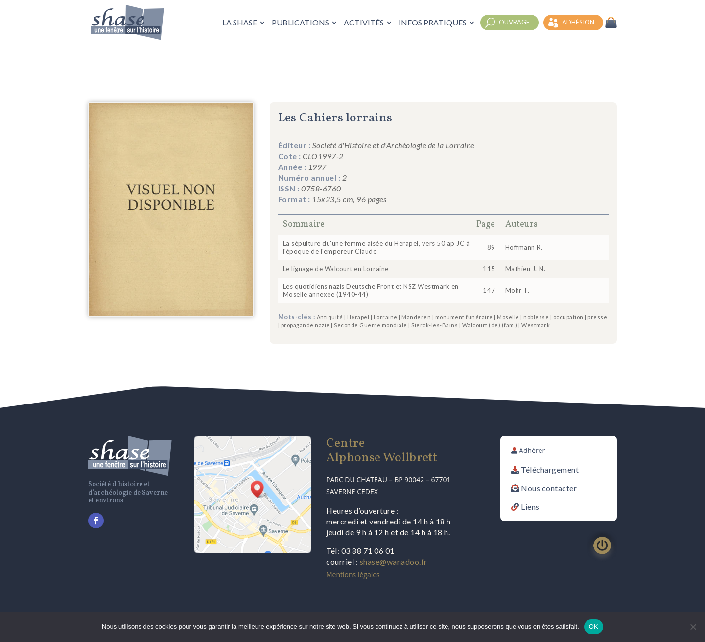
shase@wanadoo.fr (393, 561)
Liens (530, 506)
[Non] (693, 627)
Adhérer (532, 450)
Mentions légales (353, 574)
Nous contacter (549, 488)
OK (593, 626)
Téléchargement (550, 469)
